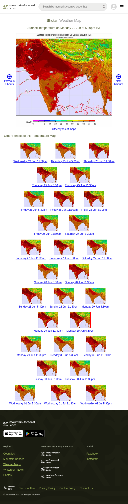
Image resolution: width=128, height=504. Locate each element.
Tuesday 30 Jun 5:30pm (47, 379)
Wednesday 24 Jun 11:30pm (30, 161)
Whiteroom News (13, 469)
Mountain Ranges (13, 459)
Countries (9, 453)
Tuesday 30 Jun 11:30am (96, 355)
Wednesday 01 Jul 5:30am (25, 403)
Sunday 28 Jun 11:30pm (63, 306)
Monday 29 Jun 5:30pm (80, 330)
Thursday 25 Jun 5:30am (65, 161)
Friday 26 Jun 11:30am (64, 209)
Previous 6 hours (9, 80)
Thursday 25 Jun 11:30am (99, 161)
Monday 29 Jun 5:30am (95, 306)
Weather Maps (12, 464)
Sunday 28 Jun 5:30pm (32, 306)
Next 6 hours (118, 80)
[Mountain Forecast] (19, 6)
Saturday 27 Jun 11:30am (31, 258)
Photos (7, 475)
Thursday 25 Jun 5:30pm (47, 185)
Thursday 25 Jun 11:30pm (80, 185)
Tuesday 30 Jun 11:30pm (80, 379)
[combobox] (72, 7)
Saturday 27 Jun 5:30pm (64, 258)
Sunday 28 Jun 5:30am (48, 282)
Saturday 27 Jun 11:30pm (97, 258)
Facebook (92, 453)
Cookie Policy (68, 488)
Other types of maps (64, 129)
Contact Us (86, 488)
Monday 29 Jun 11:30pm (31, 355)
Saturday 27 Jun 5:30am (79, 233)
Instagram (92, 459)
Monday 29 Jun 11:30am (48, 330)
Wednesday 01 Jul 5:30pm (96, 403)
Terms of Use (27, 488)
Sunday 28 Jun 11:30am (79, 282)
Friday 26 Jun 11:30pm (48, 233)
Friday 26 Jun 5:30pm (94, 209)
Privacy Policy (47, 488)
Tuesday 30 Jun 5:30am (64, 355)
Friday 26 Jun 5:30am (34, 209)
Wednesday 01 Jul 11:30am (60, 403)
